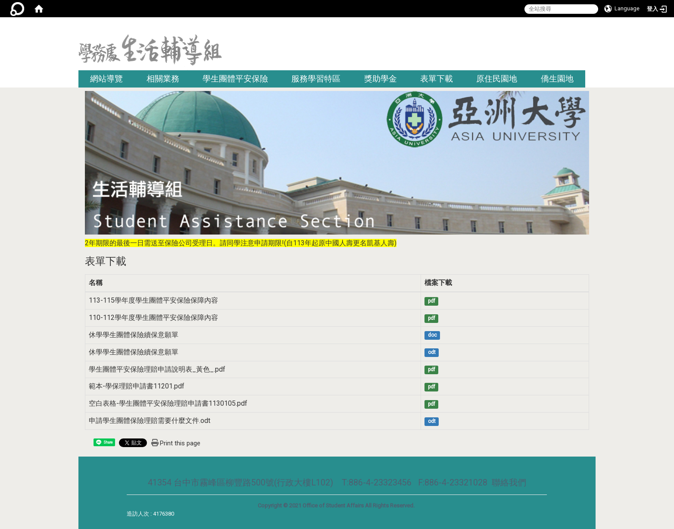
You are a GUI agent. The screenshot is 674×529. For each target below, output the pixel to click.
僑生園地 (557, 79)
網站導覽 (106, 79)
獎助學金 (380, 79)
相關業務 (163, 79)
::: (592, 28)
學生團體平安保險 (235, 79)
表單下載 (436, 79)
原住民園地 (496, 79)
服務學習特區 (315, 79)
